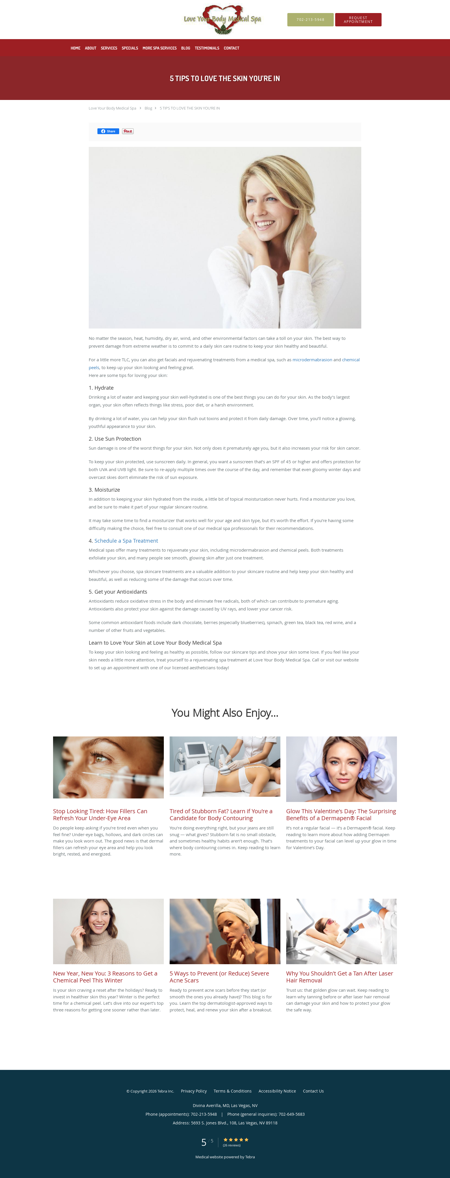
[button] (358, 19)
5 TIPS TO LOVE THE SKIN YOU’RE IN (190, 108)
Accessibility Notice (277, 1091)
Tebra (250, 1156)
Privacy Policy (194, 1091)
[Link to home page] (164, 19)
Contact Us (313, 1091)
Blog (148, 108)
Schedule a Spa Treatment (126, 540)
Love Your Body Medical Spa (112, 108)
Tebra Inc (165, 1091)
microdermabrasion (313, 359)
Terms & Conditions (233, 1091)
